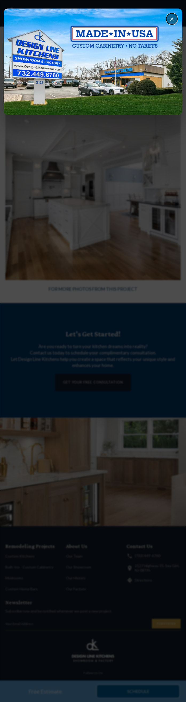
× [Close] (172, 18)
